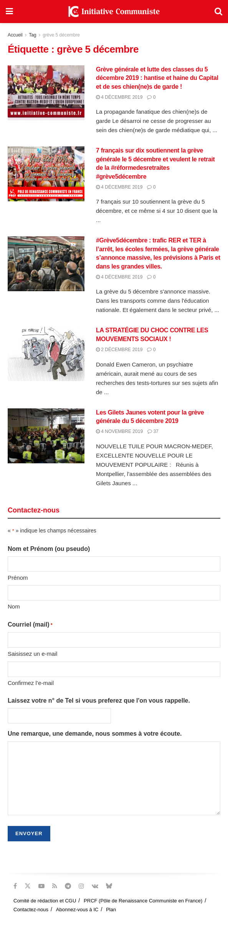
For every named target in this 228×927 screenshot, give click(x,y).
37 (153, 431)
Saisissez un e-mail (32, 653)
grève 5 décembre (61, 35)
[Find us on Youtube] (41, 886)
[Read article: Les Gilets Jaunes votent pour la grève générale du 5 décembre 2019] (46, 435)
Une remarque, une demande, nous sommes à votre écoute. (95, 733)
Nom (14, 606)
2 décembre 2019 (119, 349)
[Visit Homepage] (114, 11)
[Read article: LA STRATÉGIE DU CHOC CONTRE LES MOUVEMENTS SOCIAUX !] (46, 353)
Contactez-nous (30, 909)
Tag (32, 35)
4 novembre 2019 (119, 431)
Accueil (15, 35)
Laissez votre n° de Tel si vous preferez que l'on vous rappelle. (99, 700)
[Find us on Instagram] (81, 886)
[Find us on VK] (95, 886)
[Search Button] (218, 11)
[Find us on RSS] (54, 886)
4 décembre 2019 (119, 97)
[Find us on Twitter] (28, 886)
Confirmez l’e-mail (31, 683)
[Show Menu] (9, 11)
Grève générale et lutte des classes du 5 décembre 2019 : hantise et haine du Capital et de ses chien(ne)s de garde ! (157, 78)
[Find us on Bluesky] (109, 886)
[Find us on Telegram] (68, 886)
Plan (111, 909)
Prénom (18, 577)
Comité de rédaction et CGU (44, 901)
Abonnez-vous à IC (77, 909)
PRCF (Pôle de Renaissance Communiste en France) (143, 901)
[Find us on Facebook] (15, 886)
